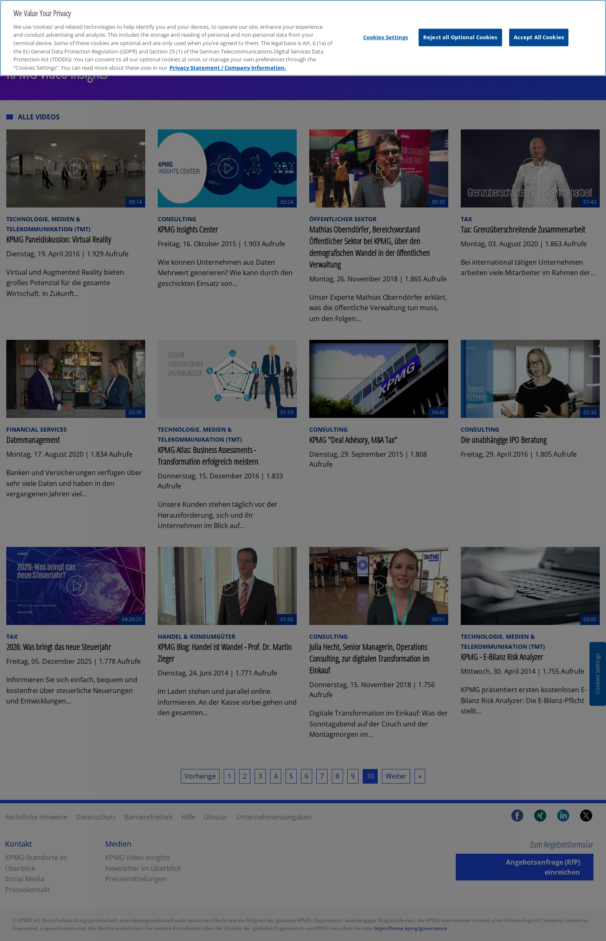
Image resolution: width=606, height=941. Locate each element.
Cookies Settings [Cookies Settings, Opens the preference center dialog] (385, 31)
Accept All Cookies (539, 31)
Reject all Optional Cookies (460, 31)
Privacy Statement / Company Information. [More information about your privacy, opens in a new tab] (227, 61)
